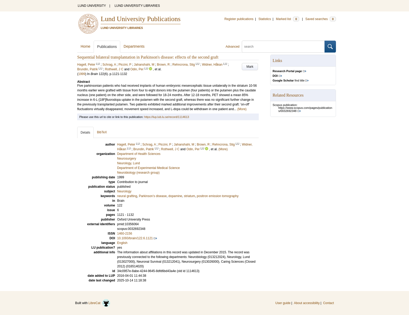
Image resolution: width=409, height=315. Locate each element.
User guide (283, 303)
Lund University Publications (141, 19)
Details (85, 132)
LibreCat (99, 303)
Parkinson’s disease (153, 196)
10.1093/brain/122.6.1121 (135, 238)
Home (85, 46)
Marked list (287, 19)
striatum (189, 196)
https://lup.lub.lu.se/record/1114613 (166, 116)
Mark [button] (250, 66)
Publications (107, 47)
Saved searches (320, 19)
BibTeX (102, 132)
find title (288, 80)
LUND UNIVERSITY (92, 6)
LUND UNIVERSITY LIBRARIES (137, 6)
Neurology (124, 191)
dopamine (175, 196)
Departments (134, 46)
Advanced (232, 46)
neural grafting (127, 196)
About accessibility (307, 303)
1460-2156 (124, 233)
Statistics (264, 19)
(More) (241, 109)
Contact (328, 303)
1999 (81, 74)
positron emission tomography (217, 196)
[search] (283, 47)
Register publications (238, 19)
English (122, 243)
